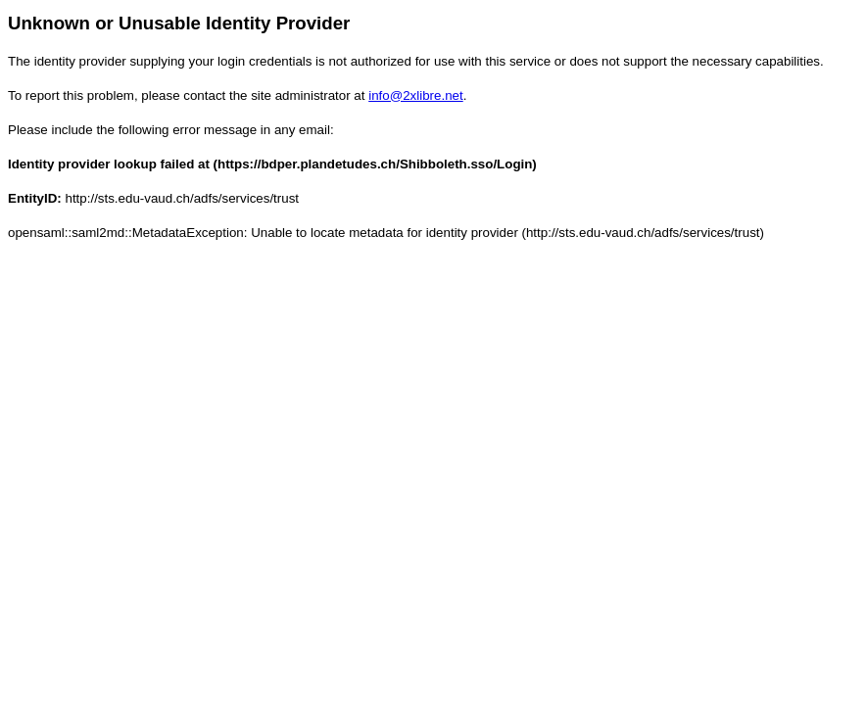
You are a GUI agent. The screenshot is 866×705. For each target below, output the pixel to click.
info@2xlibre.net (415, 95)
